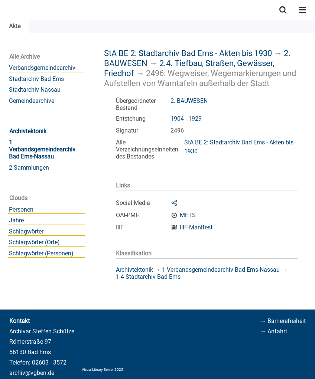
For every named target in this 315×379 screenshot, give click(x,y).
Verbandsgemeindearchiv (42, 67)
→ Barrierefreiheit (283, 320)
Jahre (16, 220)
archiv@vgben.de (31, 372)
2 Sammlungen (29, 167)
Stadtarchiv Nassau (35, 89)
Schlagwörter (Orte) (34, 242)
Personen (21, 209)
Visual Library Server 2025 (102, 369)
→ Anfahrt (273, 331)
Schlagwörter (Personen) (41, 253)
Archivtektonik (27, 131)
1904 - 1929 (186, 118)
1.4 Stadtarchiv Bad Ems (148, 276)
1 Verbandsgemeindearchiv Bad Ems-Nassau (42, 149)
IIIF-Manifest (196, 227)
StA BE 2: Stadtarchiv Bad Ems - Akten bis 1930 (188, 53)
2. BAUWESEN (189, 100)
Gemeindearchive (31, 100)
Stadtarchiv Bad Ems (36, 78)
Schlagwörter (26, 231)
